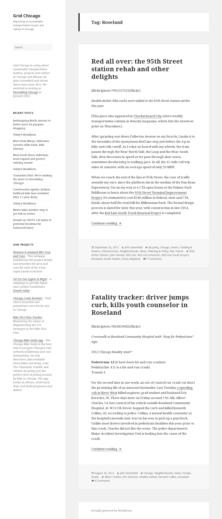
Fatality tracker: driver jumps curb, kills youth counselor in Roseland (140, 305)
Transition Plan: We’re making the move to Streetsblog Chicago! (32, 179)
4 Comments (102, 480)
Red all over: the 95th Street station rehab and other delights (137, 69)
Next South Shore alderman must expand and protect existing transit (30, 158)
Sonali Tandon (112, 259)
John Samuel (117, 255)
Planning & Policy (158, 251)
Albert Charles (113, 477)
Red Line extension (149, 255)
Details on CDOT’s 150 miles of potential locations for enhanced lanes (32, 223)
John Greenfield (133, 247)
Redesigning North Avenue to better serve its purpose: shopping (32, 124)
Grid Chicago (26, 16)
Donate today (21, 290)
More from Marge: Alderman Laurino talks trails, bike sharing (31, 144)
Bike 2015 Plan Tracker (27, 317)
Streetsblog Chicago (25, 92)
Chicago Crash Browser (28, 298)
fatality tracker (148, 477)
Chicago (164, 247)
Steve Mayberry (131, 259)
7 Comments (154, 259)
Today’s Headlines (24, 134)
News (143, 251)
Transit (179, 251)
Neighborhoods (129, 251)
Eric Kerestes (130, 477)
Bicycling (153, 247)
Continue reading (106, 223)
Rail (172, 251)
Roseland (96, 259)
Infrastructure (110, 251)
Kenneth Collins (167, 477)
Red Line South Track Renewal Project (133, 213)
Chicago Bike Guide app (28, 340)
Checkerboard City (147, 116)
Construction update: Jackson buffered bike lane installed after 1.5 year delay (31, 193)
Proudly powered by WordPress (111, 510)
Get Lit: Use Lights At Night (30, 279)
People (187, 473)
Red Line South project (175, 255)
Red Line (131, 255)
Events (175, 247)
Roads (95, 477)
